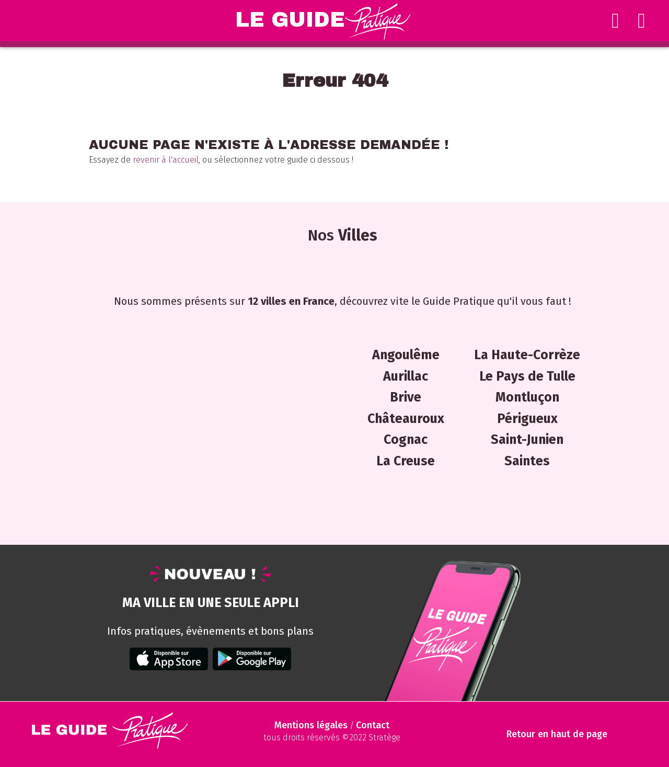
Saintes (527, 461)
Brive (405, 397)
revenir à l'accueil (166, 160)
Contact (372, 725)
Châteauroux (405, 419)
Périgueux (527, 419)
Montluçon (527, 397)
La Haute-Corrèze (527, 355)
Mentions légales (311, 725)
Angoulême (406, 355)
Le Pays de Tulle (527, 376)
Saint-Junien (527, 440)
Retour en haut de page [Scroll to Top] (556, 734)
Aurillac (405, 376)
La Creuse (405, 461)
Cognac (406, 440)
